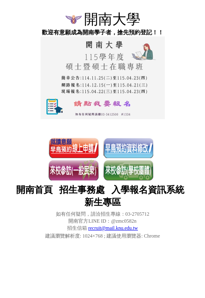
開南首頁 (34, 190)
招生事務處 (82, 190)
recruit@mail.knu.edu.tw (113, 228)
